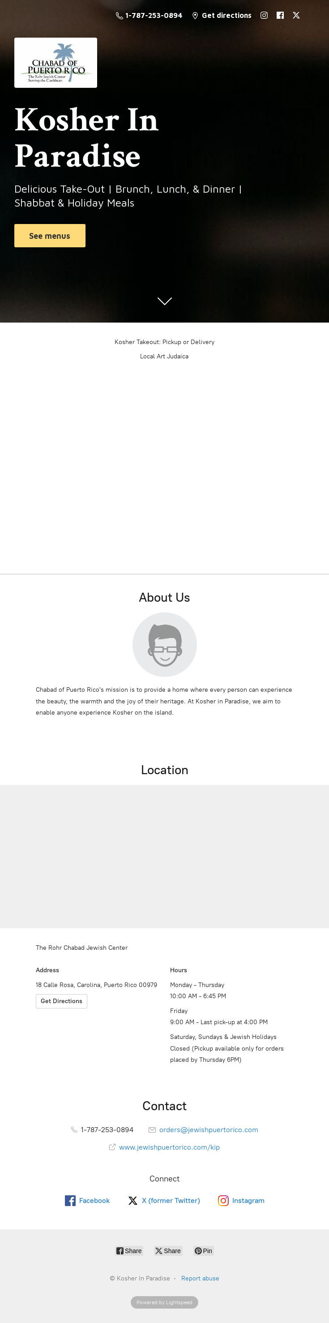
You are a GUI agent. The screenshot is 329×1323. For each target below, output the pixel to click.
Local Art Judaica (164, 356)
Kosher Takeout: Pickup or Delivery (164, 342)
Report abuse (200, 1278)
